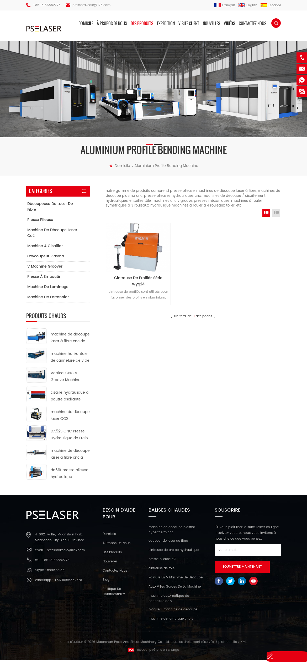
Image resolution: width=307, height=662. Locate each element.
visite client (188, 23)
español (271, 5)
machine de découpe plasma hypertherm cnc (172, 531)
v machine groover (44, 268)
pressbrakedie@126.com (91, 5)
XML (244, 643)
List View (276, 214)
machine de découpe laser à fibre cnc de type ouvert (70, 339)
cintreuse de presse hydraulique (174, 551)
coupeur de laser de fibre (168, 542)
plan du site (227, 643)
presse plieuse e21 (162, 560)
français (224, 5)
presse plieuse (40, 222)
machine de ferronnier (48, 299)
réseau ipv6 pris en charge (153, 651)
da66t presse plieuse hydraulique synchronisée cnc (69, 475)
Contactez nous (252, 23)
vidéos (229, 23)
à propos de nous (112, 23)
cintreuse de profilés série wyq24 (133, 277)
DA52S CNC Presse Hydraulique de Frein (69, 436)
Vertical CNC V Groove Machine (66, 378)
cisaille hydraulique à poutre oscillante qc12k (69, 398)
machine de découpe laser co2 (52, 235)
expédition (166, 23)
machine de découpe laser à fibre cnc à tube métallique (70, 456)
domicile (85, 23)
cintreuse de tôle (161, 570)
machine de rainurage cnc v (171, 620)
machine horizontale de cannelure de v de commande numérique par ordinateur (70, 359)
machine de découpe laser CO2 (70, 417)
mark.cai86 (56, 571)
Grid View (266, 214)
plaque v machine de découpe (173, 611)
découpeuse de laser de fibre (50, 208)
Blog (106, 581)
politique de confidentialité (114, 593)
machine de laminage (47, 289)
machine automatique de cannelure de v (169, 600)
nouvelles (211, 23)
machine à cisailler (45, 248)
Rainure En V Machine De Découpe (176, 579)
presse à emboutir (43, 278)
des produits (142, 23)
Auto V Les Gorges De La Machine (175, 588)
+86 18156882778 (47, 5)
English (248, 5)
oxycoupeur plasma (45, 258)
